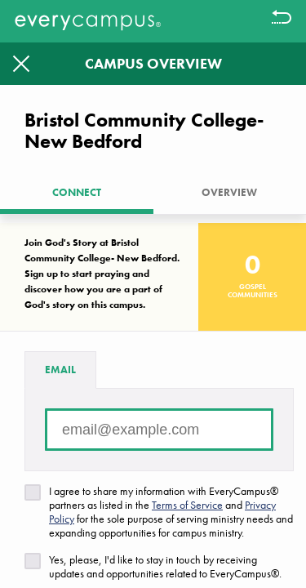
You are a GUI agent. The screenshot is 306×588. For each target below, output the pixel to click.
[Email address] (159, 429)
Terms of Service (187, 504)
